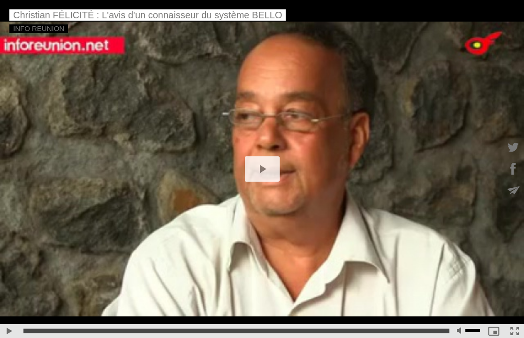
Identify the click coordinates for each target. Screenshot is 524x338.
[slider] (236, 331)
